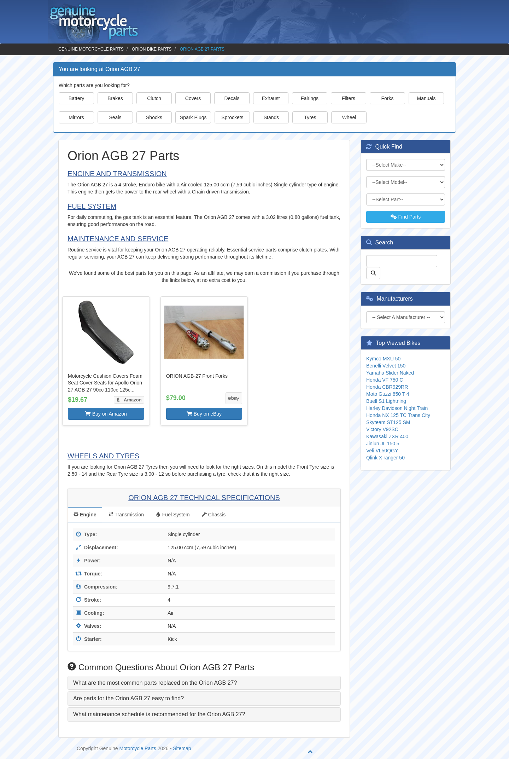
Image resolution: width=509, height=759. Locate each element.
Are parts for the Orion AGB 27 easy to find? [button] (128, 698)
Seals (115, 117)
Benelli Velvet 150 (385, 366)
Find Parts (406, 217)
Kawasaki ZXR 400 (387, 436)
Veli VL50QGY (382, 450)
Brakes (115, 98)
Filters (348, 98)
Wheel (349, 117)
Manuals (426, 98)
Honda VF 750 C (384, 380)
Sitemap (182, 748)
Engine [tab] (85, 514)
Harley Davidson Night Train (397, 408)
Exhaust (271, 98)
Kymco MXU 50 (383, 358)
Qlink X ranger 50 (385, 457)
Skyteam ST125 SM (388, 422)
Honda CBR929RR (387, 387)
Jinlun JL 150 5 (382, 443)
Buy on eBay (204, 414)
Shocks (154, 117)
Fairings (309, 98)
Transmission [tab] (126, 514)
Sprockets (232, 117)
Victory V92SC (382, 429)
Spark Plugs (193, 117)
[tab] (204, 683)
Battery (76, 98)
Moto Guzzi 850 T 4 (387, 394)
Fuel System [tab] (173, 514)
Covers (193, 98)
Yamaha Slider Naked (390, 373)
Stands (271, 117)
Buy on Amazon (106, 414)
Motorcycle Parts (137, 748)
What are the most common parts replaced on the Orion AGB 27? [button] (155, 683)
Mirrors (76, 117)
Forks (387, 98)
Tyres (310, 117)
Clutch (154, 98)
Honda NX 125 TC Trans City (398, 415)
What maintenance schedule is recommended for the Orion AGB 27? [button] (159, 714)
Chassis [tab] (214, 514)
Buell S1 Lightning (386, 401)
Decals (232, 98)
